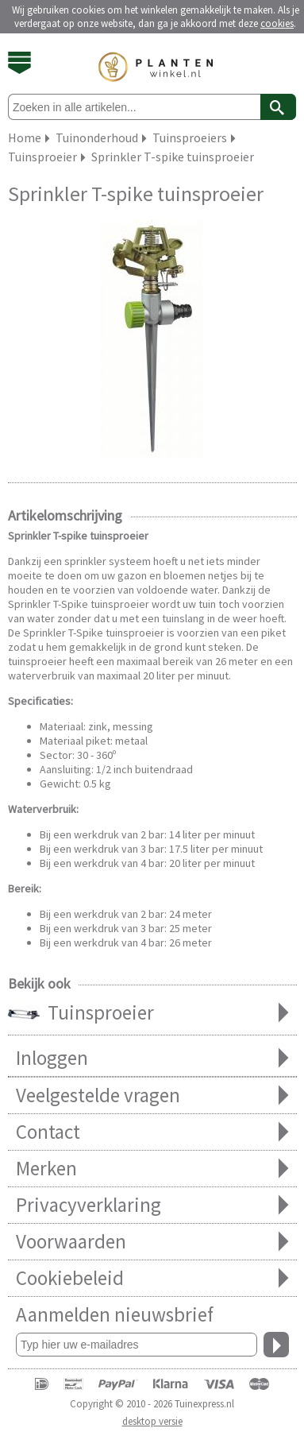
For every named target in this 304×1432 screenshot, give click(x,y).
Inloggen (152, 1058)
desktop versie (152, 1421)
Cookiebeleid (152, 1278)
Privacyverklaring (152, 1205)
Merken (152, 1168)
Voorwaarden (152, 1242)
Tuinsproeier (152, 1014)
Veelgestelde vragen (152, 1095)
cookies (277, 23)
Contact (152, 1132)
